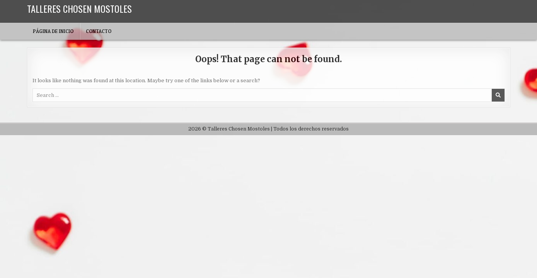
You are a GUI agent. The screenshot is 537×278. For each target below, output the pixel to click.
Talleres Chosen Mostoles (79, 8)
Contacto (98, 31)
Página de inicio (53, 31)
